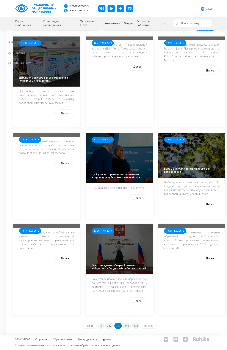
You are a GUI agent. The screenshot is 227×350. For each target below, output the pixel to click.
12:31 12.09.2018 (76, 59)
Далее (91, 122)
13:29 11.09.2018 (182, 239)
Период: (130, 37)
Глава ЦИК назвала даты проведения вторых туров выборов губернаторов (134, 48)
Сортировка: (67, 37)
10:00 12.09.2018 (182, 149)
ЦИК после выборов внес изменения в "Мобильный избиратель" (81, 79)
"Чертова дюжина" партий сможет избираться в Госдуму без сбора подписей (134, 258)
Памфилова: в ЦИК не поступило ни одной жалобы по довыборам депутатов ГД (80, 137)
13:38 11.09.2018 (129, 239)
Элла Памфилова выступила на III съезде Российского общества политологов (186, 48)
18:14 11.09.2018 (76, 239)
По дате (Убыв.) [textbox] (72, 43)
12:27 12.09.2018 (129, 59)
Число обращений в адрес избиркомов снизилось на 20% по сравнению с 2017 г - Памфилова (188, 227)
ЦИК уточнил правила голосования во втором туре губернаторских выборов (133, 169)
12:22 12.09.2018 (182, 59)
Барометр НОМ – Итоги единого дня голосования (187, 167)
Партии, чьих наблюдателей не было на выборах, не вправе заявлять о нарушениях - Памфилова (82, 227)
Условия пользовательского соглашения (40, 345)
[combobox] (90, 44)
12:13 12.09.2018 (76, 149)
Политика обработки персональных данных (95, 345)
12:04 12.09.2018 (129, 149)
